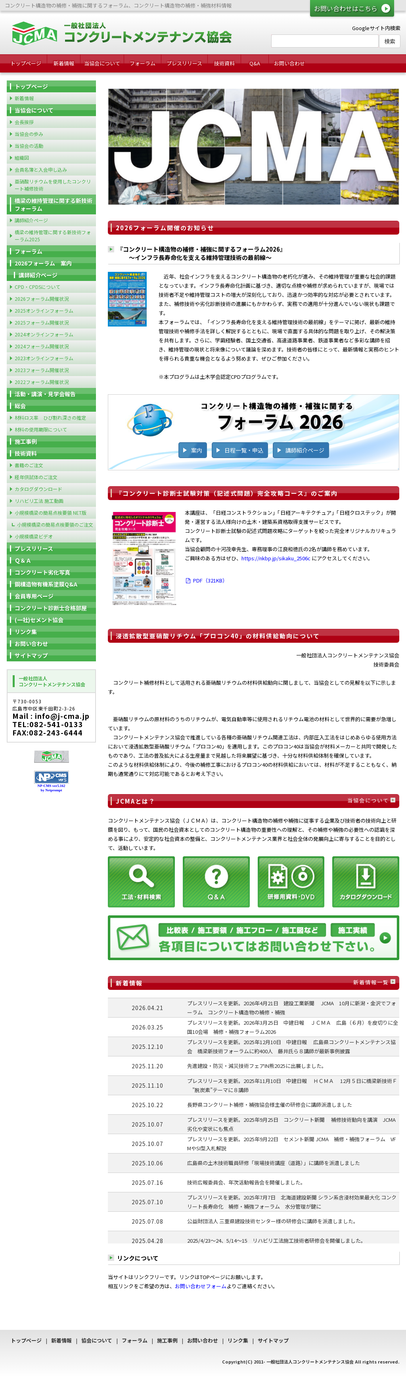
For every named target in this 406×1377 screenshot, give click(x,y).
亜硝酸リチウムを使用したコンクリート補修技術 (53, 185)
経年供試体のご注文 (36, 477)
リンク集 (26, 632)
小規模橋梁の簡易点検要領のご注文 (55, 524)
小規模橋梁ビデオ (34, 536)
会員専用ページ (34, 596)
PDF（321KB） (206, 580)
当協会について (102, 63)
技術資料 (224, 63)
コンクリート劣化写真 (42, 572)
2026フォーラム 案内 (43, 263)
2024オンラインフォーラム (44, 334)
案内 (196, 450)
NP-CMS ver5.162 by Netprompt (51, 788)
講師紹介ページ (304, 450)
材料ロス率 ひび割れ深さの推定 (50, 417)
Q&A (254, 63)
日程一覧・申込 (243, 450)
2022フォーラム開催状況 (42, 381)
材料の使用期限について (41, 429)
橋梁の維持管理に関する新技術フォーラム (53, 204)
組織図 (22, 157)
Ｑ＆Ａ (23, 560)
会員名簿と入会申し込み (41, 169)
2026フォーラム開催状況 (42, 298)
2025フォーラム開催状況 (42, 322)
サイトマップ (31, 655)
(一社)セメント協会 (39, 620)
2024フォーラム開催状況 (42, 346)
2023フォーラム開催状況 (42, 370)
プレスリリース (184, 63)
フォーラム (142, 63)
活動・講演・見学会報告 (45, 394)
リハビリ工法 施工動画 (39, 500)
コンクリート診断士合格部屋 (51, 608)
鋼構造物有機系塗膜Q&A (46, 584)
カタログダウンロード (38, 488)
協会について (96, 1340)
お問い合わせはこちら (345, 8)
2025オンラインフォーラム (44, 310)
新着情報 (64, 63)
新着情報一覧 (371, 982)
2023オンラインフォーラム (44, 358)
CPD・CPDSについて (37, 286)
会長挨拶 (24, 121)
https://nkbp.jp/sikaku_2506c (275, 558)
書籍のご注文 (29, 465)
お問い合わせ (289, 63)
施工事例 (26, 441)
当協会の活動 (29, 145)
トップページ (25, 63)
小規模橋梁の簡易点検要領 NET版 (50, 512)
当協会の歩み (29, 133)
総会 (20, 406)
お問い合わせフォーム (200, 1286)
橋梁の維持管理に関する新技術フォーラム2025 (53, 236)
